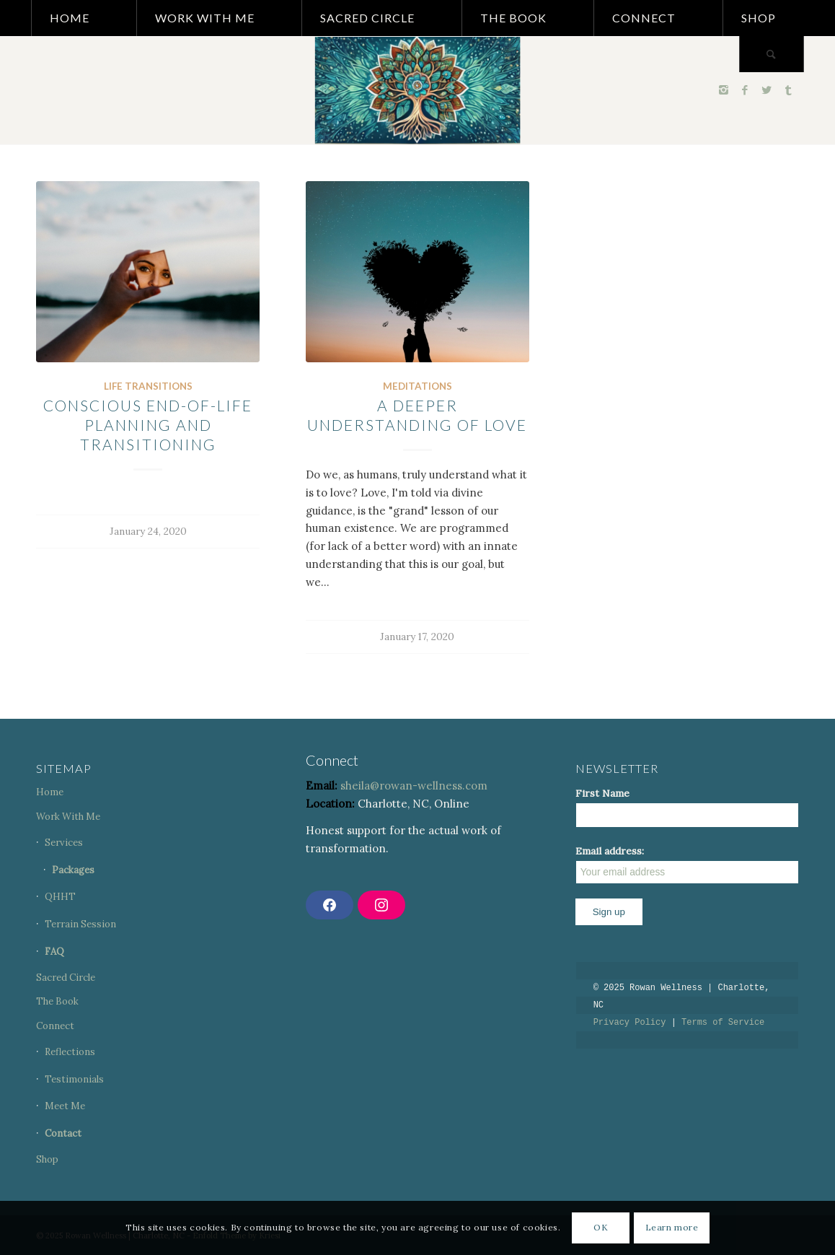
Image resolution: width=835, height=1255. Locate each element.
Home (49, 792)
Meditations (417, 386)
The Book (57, 1001)
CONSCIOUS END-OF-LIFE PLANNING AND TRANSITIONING (147, 425)
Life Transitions (148, 386)
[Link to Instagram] (723, 90)
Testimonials (74, 1079)
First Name (602, 793)
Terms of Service (722, 1023)
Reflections (70, 1052)
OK (600, 1227)
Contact (63, 1133)
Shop (47, 1159)
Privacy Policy (629, 1023)
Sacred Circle (65, 977)
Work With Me (68, 816)
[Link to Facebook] (745, 90)
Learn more (672, 1227)
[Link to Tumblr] (788, 90)
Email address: (687, 864)
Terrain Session (80, 924)
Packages (73, 870)
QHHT (60, 897)
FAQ (54, 951)
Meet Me (65, 1106)
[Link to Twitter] (766, 90)
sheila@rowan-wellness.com (413, 785)
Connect (55, 1026)
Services (64, 842)
